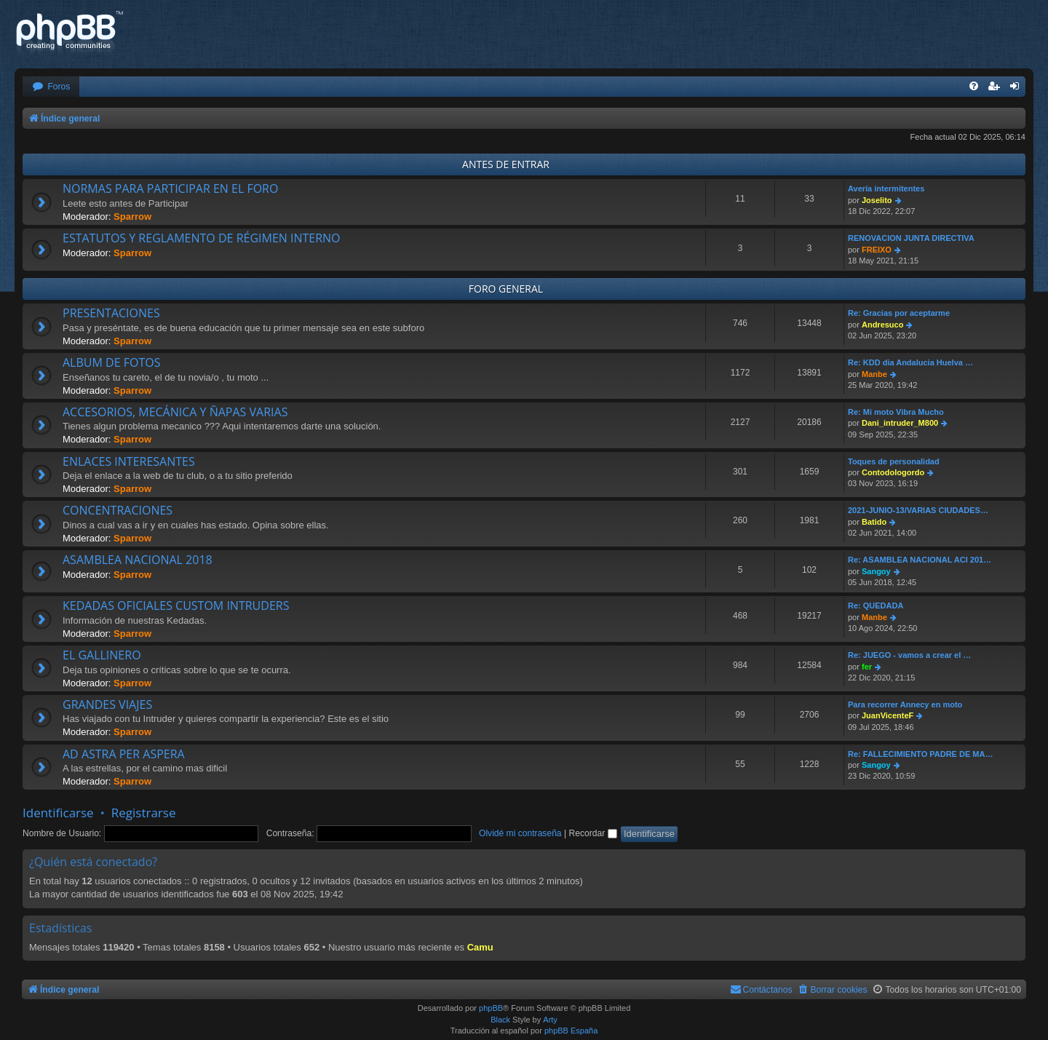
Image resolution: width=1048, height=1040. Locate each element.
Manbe (874, 374)
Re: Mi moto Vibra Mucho (896, 412)
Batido (874, 521)
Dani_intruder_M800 (900, 422)
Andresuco (882, 324)
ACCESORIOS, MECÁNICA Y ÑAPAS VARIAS (175, 412)
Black (500, 1019)
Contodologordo (893, 472)
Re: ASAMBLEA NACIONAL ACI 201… (919, 559)
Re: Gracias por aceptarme (899, 313)
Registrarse (143, 812)
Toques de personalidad (894, 461)
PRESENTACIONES (111, 313)
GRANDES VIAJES (107, 704)
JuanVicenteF (887, 715)
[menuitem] (51, 87)
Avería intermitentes (886, 188)
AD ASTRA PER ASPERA (124, 754)
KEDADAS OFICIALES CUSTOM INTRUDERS (176, 606)
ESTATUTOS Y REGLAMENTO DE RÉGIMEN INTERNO (202, 238)
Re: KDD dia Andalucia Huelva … (910, 362)
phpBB (491, 1008)
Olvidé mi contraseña (520, 833)
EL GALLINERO (102, 655)
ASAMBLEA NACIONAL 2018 (138, 560)
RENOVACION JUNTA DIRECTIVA (911, 238)
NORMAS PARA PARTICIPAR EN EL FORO (170, 188)
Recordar (593, 833)
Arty (550, 1019)
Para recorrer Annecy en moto (905, 704)
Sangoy (876, 571)
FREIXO (877, 249)
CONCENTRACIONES (117, 510)
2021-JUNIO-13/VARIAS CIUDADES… (918, 510)
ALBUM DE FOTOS (111, 362)
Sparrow (132, 216)
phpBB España (571, 1030)
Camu (480, 947)
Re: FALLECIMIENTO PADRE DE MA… (920, 754)
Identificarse (58, 812)
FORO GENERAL (506, 288)
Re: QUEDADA (875, 605)
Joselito (877, 200)
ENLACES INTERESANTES (129, 461)
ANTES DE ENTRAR (505, 164)
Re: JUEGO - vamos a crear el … (909, 655)
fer (867, 666)
